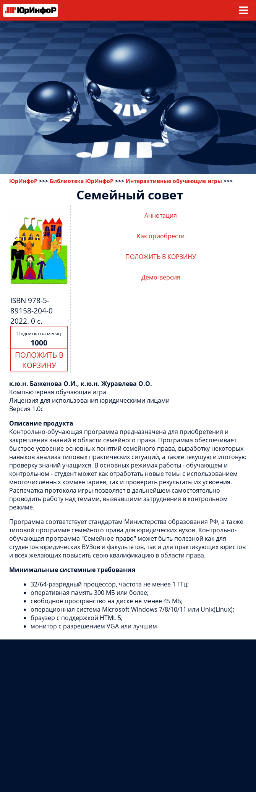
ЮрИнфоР (23, 181)
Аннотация (160, 215)
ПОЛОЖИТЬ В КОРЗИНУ (39, 360)
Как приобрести (161, 236)
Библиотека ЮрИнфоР (81, 181)
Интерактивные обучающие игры (174, 181)
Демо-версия (160, 277)
